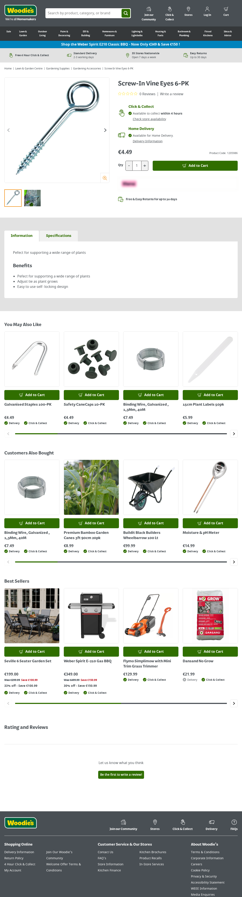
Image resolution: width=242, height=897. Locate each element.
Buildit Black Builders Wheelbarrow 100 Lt (141, 535)
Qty (120, 165)
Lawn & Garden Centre (29, 69)
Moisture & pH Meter (201, 533)
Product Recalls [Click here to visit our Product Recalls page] (150, 811)
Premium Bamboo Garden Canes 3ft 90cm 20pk (86, 535)
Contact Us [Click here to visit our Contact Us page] (105, 805)
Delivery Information (148, 141)
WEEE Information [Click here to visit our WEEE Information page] (204, 842)
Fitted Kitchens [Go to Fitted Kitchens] (208, 33)
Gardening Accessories (87, 69)
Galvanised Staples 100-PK (27, 405)
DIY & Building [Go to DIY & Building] (85, 33)
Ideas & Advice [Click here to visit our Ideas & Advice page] (201, 854)
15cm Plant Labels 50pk (203, 405)
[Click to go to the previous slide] (8, 130)
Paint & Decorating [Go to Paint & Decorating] (64, 33)
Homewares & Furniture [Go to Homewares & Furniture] (109, 33)
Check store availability (149, 119)
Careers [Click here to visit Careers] (196, 817)
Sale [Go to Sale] (8, 31)
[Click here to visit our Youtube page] (218, 880)
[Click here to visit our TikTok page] (202, 880)
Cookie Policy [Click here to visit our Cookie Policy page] (200, 823)
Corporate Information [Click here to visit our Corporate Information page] (207, 811)
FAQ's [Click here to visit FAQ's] (102, 811)
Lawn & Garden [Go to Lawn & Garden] (23, 33)
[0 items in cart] (226, 12)
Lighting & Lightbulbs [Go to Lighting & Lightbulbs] (137, 33)
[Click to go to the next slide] (105, 130)
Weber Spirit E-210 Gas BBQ (88, 661)
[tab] (21, 236)
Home (8, 69)
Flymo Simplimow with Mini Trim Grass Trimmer (147, 664)
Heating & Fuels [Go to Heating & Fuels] (160, 33)
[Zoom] (104, 178)
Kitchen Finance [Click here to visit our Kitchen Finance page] (109, 823)
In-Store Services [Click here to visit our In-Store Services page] (151, 817)
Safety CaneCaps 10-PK (84, 405)
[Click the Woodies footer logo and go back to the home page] (20, 778)
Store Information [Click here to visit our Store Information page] (110, 817)
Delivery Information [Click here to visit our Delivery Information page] (19, 805)
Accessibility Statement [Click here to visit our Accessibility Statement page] (207, 835)
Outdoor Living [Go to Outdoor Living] (42, 33)
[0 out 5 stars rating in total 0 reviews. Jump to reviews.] (136, 94)
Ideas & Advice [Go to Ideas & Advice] (228, 33)
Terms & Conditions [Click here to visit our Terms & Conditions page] (205, 805)
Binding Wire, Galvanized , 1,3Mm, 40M (146, 407)
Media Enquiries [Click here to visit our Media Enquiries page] (203, 848)
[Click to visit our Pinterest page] (227, 880)
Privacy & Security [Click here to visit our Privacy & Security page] (204, 829)
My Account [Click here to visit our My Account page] (12, 823)
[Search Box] (88, 13)
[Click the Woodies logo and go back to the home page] (20, 13)
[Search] (126, 13)
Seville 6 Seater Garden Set (27, 661)
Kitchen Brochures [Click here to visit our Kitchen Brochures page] (152, 805)
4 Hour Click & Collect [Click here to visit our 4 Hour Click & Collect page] (19, 817)
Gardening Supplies (58, 69)
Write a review (171, 94)
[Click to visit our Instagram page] (236, 880)
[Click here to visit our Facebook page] (210, 880)
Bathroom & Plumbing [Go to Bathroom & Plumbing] (184, 33)
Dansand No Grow (198, 661)
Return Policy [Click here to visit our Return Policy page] (13, 811)
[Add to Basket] (195, 166)
